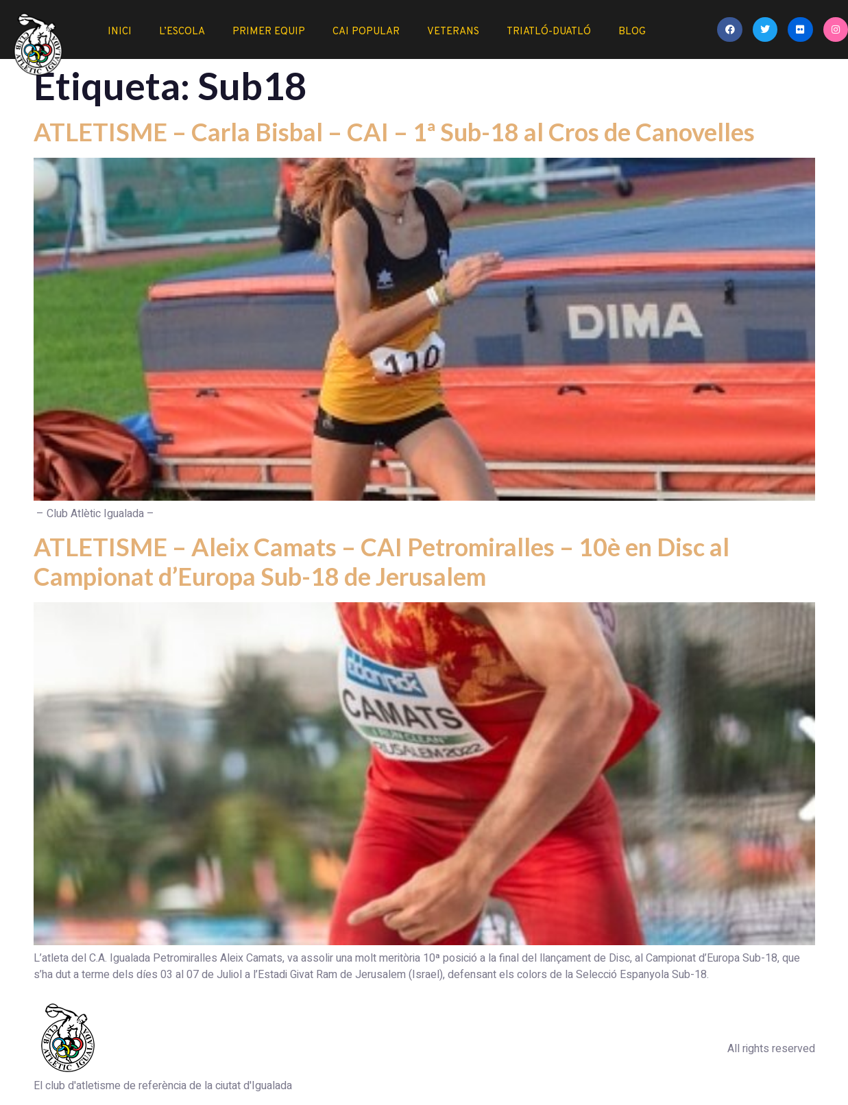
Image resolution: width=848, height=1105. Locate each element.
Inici (120, 31)
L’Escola (182, 31)
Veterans (453, 31)
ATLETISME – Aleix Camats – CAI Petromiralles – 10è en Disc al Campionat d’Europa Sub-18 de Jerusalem (381, 561)
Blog (632, 31)
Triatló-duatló (549, 31)
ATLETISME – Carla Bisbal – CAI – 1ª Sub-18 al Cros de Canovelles (394, 132)
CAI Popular (366, 31)
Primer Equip (268, 31)
